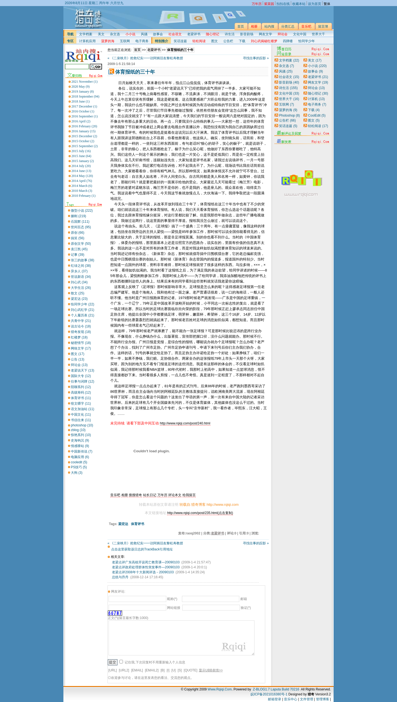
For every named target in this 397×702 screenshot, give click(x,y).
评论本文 (174, 495)
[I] (168, 670)
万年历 (162, 495)
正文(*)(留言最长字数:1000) (128, 618)
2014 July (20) (81, 166)
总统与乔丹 (120, 577)
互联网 (125, 41)
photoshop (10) (82, 425)
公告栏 (228, 41)
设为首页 (314, 3)
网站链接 (173, 608)
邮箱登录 (274, 699)
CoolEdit (316, 115)
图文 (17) (77, 354)
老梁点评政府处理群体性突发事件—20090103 (145, 567)
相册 (124, 495)
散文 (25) (77, 293)
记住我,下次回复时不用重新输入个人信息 (155, 662)
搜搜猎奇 (135, 495)
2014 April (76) (81, 181)
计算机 (316, 99)
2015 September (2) (84, 146)
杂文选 (115, 34)
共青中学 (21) (81, 321)
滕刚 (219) (78, 216)
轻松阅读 (318, 126)
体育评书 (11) (81, 398)
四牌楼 (288, 41)
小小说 (317, 66)
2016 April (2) (80, 121)
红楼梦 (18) (79, 337)
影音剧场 (246, 34)
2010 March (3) (81, 191)
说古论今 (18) (81, 326)
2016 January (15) (83, 131)
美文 (101, 34)
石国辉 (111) (80, 222)
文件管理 (306, 699)
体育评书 (137, 524)
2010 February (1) (83, 196)
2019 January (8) (82, 91)
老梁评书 (193, 34)
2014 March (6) (81, 186)
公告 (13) (77, 359)
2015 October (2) (82, 141)
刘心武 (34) (79, 282)
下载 (242, 41)
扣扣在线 (283, 3)
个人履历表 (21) (82, 315)
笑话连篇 (180, 41)
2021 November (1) (84, 82)
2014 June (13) (81, 171)
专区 (70, 41)
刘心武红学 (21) (82, 310)
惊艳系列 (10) (81, 435)
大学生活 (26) (81, 288)
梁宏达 (123, 524)
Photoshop (289, 115)
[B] (162, 670)
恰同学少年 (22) (82, 304)
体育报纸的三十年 (180, 50)
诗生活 (230, 34)
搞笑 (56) (77, 238)
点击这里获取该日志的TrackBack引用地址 (142, 549)
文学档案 (85, 34)
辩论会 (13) (79, 365)
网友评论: (118, 591)
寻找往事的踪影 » (256, 58)
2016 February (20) (84, 126)
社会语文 (289, 77)
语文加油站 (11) (82, 409)
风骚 (144, 34)
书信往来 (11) (81, 420)
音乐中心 (290, 699)
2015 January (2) (82, 161)
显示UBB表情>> (211, 670)
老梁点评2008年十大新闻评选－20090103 (143, 572)
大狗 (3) (76, 473)
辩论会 (316, 88)
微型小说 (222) (82, 211)
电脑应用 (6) (80, 457)
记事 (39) (77, 255)
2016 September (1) (84, 116)
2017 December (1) (84, 106)
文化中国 (299, 34)
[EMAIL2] (152, 670)
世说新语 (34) (81, 277)
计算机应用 (87, 41)
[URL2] (124, 670)
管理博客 (322, 699)
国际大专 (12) (81, 376)
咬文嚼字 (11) (81, 403)
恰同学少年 (306, 41)
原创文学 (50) (81, 244)
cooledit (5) (79, 462)
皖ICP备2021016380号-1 (269, 694)
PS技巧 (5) (79, 467)
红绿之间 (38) (81, 266)
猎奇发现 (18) (81, 332)
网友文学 (265, 34)
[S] (180, 670)
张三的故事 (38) (82, 260)
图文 (214, 41)
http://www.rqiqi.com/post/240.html (185, 423)
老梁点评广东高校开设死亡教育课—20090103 (145, 562)
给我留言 (189, 495)
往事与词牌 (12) (82, 381)
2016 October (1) (82, 111)
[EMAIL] (137, 670)
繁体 (327, 3)
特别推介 (161, 41)
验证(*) (246, 608)
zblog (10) (78, 430)
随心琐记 (318, 93)
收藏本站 (298, 3)
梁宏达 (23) (79, 299)
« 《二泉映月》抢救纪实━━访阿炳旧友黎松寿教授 (145, 58)
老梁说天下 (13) (82, 370)
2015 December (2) (84, 136)
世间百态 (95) (81, 227)
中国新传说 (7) (81, 451)
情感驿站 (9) (80, 446)
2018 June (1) (80, 101)
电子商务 (142, 41)
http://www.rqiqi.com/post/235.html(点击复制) (200, 513)
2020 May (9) (80, 86)
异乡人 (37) (79, 271)
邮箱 (243, 599)
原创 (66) (77, 233)
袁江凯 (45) (79, 249)
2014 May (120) (82, 176)
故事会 (158, 34)
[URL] (112, 670)
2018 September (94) (85, 96)
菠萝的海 (288, 110)
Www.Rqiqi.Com (220, 689)
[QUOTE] (190, 670)
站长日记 (149, 495)
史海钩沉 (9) (80, 440)
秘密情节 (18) (81, 343)
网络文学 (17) (81, 348)
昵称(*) (172, 599)
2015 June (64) (81, 156)
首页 (137, 50)
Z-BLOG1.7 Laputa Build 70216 (276, 689)
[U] (173, 670)
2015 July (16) (81, 151)
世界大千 (318, 34)
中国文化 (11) (81, 414)
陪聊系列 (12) (81, 387)
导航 (70, 34)
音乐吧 (115, 495)
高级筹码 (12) (81, 392)
